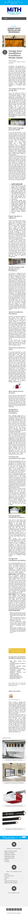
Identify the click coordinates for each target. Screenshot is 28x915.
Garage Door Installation (9, 852)
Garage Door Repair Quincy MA (10, 881)
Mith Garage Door (17, 913)
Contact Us (6, 877)
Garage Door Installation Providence (14, 783)
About (5, 879)
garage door (14, 61)
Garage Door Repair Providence (14, 760)
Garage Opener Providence (9, 854)
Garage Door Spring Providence (14, 829)
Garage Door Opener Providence (14, 806)
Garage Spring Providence (9, 856)
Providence (14, 60)
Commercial (6, 861)
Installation (19, 61)
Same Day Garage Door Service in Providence (14, 2)
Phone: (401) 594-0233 (8, 875)
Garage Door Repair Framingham (11, 882)
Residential (6, 859)
